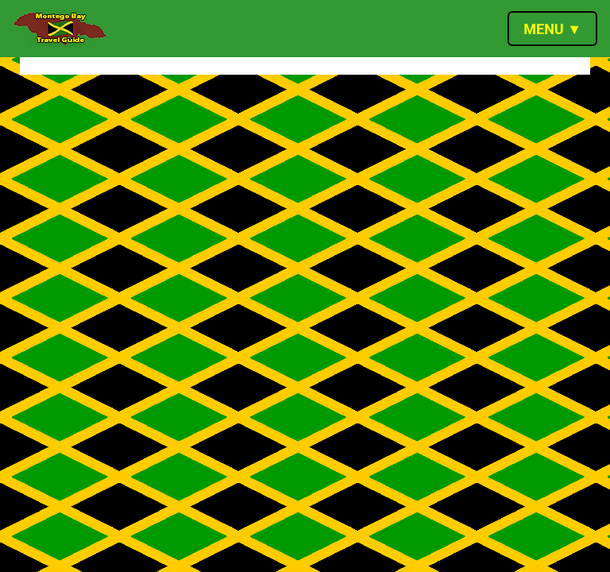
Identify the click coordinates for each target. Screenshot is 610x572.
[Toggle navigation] (552, 28)
